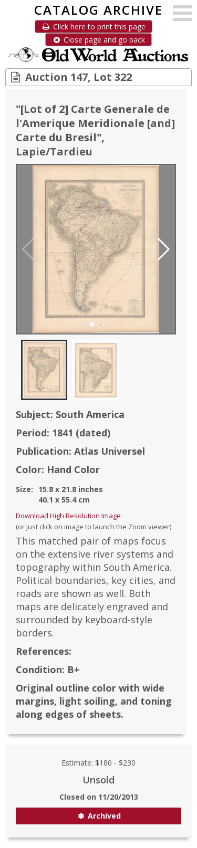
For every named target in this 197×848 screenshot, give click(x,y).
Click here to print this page (94, 27)
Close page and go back (98, 40)
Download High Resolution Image (68, 515)
